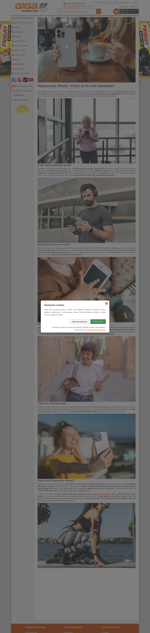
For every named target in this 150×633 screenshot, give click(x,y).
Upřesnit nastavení (79, 322)
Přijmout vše (98, 322)
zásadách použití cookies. (96, 330)
